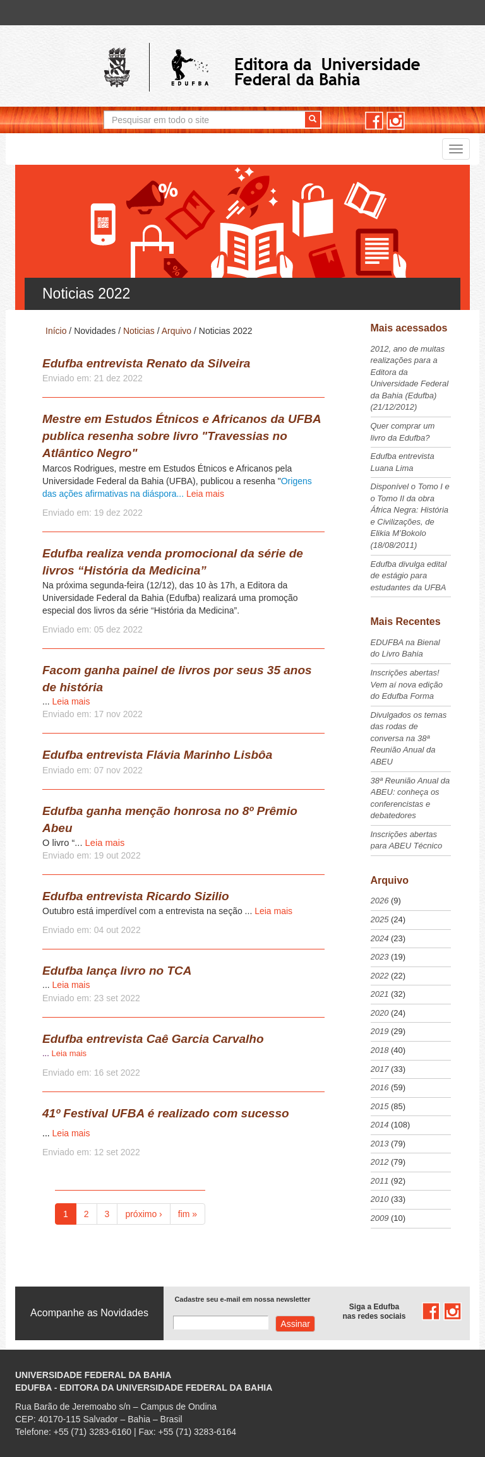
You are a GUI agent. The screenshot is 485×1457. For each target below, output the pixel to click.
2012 (380, 1162)
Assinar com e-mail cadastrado (295, 1324)
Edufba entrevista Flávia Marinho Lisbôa (157, 754)
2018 (380, 1050)
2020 (380, 1013)
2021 (380, 994)
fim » (187, 1214)
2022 (380, 975)
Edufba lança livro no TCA (116, 970)
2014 (380, 1124)
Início (55, 331)
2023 (380, 956)
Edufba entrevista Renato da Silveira (146, 363)
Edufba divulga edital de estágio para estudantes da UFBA (409, 575)
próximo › (143, 1214)
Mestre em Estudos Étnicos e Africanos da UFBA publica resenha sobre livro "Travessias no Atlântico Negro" (181, 436)
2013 (380, 1143)
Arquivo (176, 331)
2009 (380, 1218)
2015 (380, 1106)
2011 (380, 1181)
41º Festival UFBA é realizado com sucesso (165, 1113)
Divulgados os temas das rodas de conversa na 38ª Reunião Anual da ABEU (409, 738)
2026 (380, 900)
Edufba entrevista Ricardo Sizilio (135, 896)
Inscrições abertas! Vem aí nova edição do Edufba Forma (407, 684)
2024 (380, 938)
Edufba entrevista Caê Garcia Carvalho (153, 1038)
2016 (380, 1087)
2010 (380, 1199)
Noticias (139, 331)
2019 (380, 1031)
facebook (374, 121)
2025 (380, 919)
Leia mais (205, 494)
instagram (395, 121)
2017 (380, 1069)
